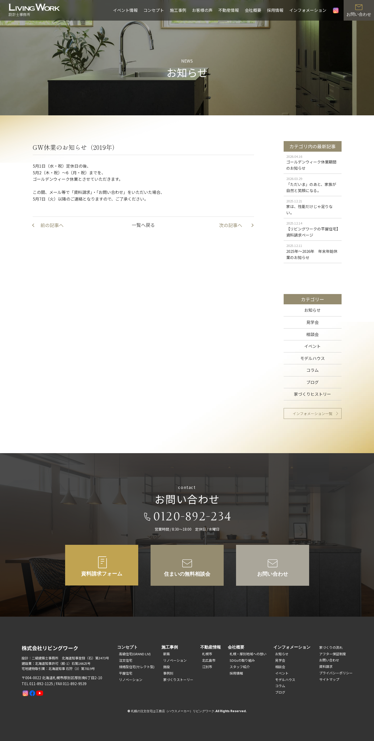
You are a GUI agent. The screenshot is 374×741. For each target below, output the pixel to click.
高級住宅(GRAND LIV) (135, 653)
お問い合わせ (329, 660)
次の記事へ (230, 225)
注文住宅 (125, 660)
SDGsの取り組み (242, 660)
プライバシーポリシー (336, 672)
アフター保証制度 (332, 653)
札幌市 (207, 653)
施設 (166, 666)
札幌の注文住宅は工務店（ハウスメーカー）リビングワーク (172, 711)
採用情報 (275, 10)
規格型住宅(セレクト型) (136, 666)
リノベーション (130, 679)
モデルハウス (312, 358)
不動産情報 (228, 10)
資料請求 (326, 666)
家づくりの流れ (331, 647)
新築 (166, 653)
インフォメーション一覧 (312, 413)
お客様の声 (202, 10)
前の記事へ (52, 225)
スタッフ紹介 (240, 666)
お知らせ (312, 310)
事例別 (168, 673)
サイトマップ (329, 679)
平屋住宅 (125, 673)
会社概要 (253, 10)
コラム (312, 370)
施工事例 (178, 10)
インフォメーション (307, 10)
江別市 (207, 666)
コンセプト (153, 10)
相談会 (312, 334)
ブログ (312, 382)
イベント (312, 346)
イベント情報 (125, 10)
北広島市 (208, 660)
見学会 (312, 322)
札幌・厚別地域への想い (248, 653)
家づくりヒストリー (312, 394)
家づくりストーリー (178, 679)
